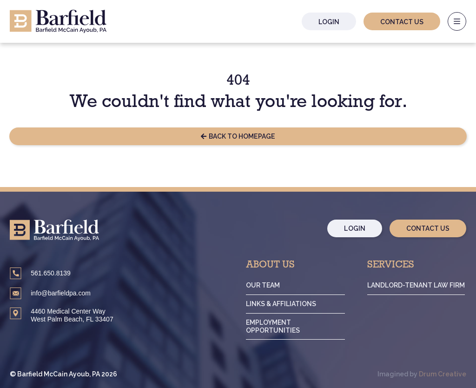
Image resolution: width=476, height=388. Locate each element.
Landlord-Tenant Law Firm (416, 285)
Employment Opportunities (273, 326)
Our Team (263, 285)
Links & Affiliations (281, 304)
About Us (270, 265)
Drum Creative (443, 374)
